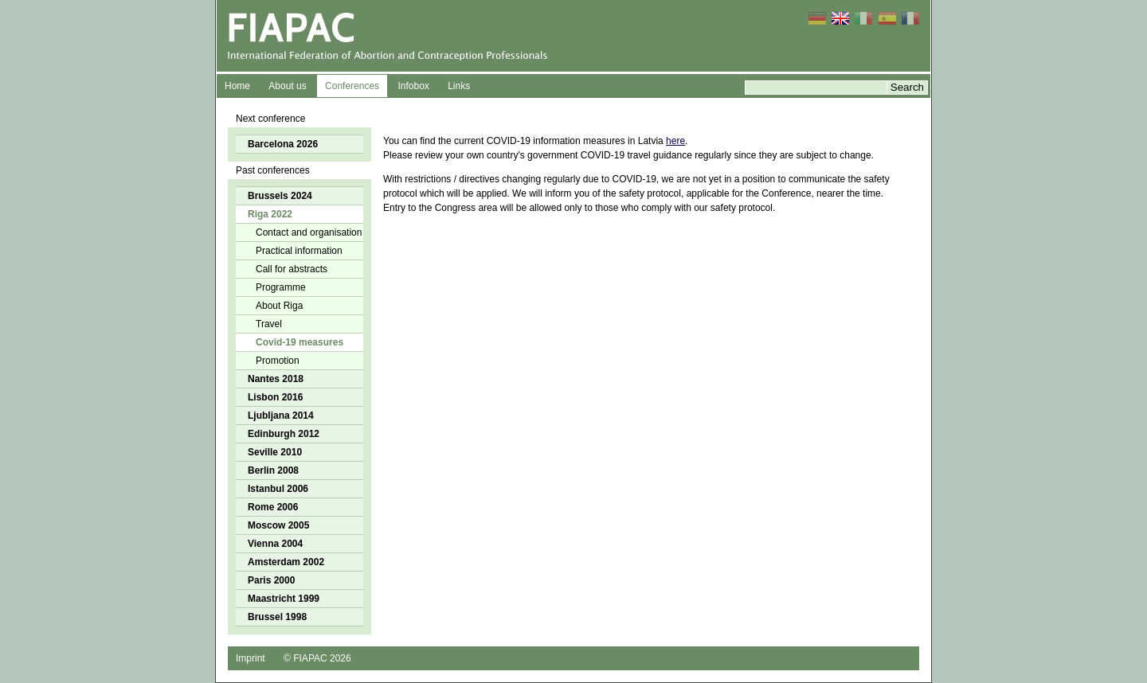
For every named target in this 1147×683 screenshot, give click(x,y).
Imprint (250, 658)
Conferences (352, 86)
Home (237, 86)
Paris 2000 (271, 580)
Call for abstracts (291, 269)
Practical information (299, 250)
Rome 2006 (273, 507)
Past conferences (273, 170)
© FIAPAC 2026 (317, 658)
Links (459, 86)
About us (287, 86)
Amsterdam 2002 (286, 562)
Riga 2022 (270, 214)
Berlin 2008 (273, 470)
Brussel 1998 (277, 617)
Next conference (270, 118)
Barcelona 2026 (283, 144)
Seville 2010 (275, 452)
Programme (281, 287)
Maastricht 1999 (283, 598)
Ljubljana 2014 (281, 415)
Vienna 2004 (275, 543)
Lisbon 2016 (275, 397)
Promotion (277, 360)
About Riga (279, 305)
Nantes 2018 (275, 378)
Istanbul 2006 (278, 488)
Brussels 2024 (280, 195)
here (675, 140)
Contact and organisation (309, 232)
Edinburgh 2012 (283, 433)
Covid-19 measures (299, 342)
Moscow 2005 (278, 525)
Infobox (413, 86)
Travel (269, 324)
